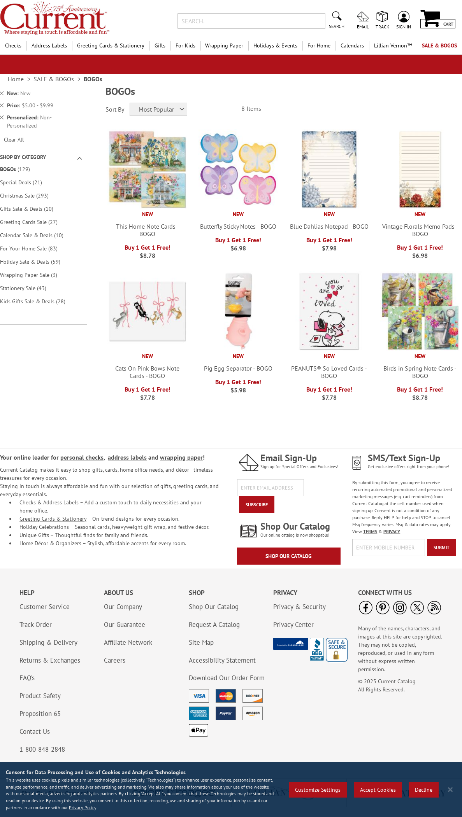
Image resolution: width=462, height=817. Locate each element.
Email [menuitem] (363, 26)
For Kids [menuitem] (185, 45)
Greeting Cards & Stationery (52, 518)
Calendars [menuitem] (352, 45)
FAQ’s (27, 678)
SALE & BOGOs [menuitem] (439, 45)
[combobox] (251, 21)
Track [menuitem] (382, 26)
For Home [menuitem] (318, 45)
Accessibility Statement (222, 660)
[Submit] (441, 547)
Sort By (114, 109)
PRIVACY (391, 531)
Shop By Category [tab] (23, 157)
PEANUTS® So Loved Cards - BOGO (329, 372)
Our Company (123, 606)
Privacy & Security (299, 606)
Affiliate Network (128, 642)
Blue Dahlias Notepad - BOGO (329, 226)
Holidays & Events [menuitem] (275, 45)
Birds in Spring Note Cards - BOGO (420, 372)
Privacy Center (293, 624)
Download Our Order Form (227, 678)
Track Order (35, 624)
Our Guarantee (124, 624)
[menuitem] (393, 45)
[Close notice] (450, 789)
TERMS (370, 531)
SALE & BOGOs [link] (53, 79)
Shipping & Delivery (48, 642)
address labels (127, 457)
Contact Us (34, 731)
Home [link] (16, 79)
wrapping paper (181, 457)
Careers (114, 660)
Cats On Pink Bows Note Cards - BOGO (147, 372)
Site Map (201, 642)
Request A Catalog (214, 624)
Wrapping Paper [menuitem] (224, 45)
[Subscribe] (256, 504)
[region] (231, 789)
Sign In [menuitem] (403, 26)
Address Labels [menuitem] (49, 45)
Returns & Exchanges (49, 660)
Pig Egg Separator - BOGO (238, 368)
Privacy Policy (82, 807)
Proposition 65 (40, 713)
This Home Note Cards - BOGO (147, 230)
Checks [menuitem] (13, 45)
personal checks (82, 457)
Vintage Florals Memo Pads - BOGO (420, 230)
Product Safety (40, 695)
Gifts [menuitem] (160, 45)
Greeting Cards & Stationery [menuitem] (110, 45)
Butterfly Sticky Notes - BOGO (238, 226)
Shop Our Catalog (288, 556)
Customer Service (44, 606)
